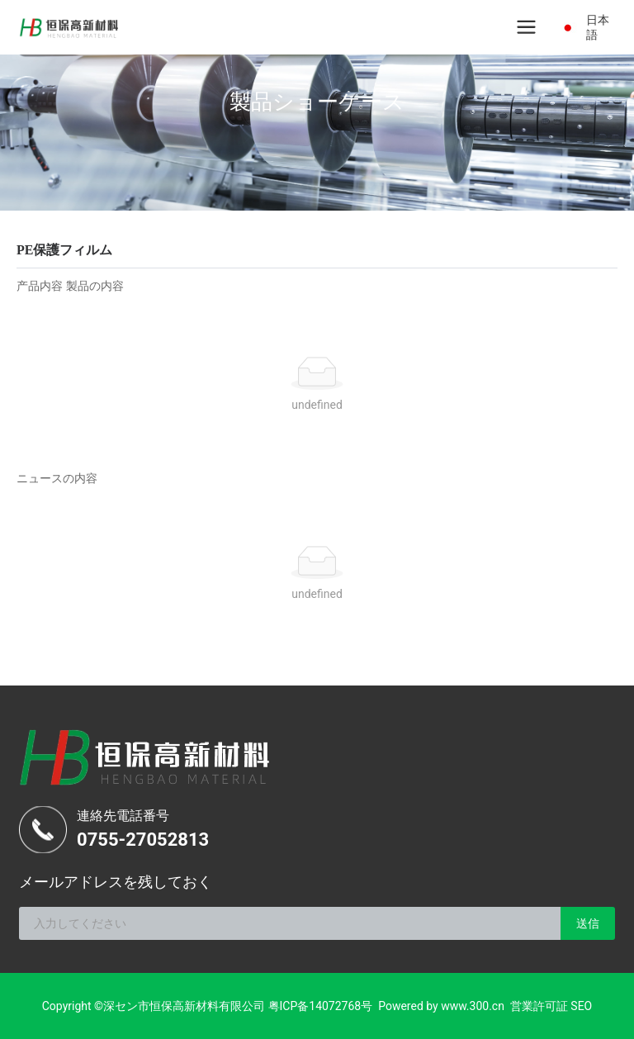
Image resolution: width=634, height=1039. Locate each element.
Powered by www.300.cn (441, 1006)
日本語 (597, 27)
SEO (581, 1006)
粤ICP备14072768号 (320, 1006)
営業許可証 (539, 1006)
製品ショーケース (317, 101)
